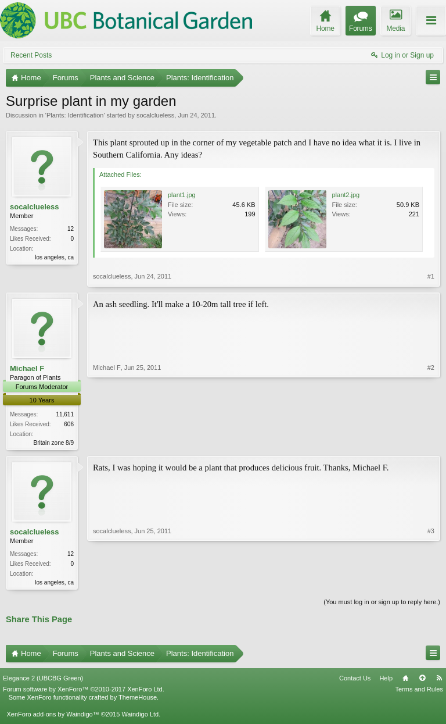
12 (70, 229)
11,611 (65, 414)
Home (405, 680)
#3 (430, 582)
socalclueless (155, 115)
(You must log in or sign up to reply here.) (381, 604)
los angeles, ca (54, 257)
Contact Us (355, 680)
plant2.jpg (346, 194)
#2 (430, 441)
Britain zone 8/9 (54, 443)
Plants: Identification (74, 115)
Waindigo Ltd (140, 715)
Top (422, 680)
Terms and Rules (419, 691)
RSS (439, 680)
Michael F (27, 368)
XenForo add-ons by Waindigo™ (52, 715)
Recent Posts (31, 55)
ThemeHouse (137, 699)
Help (386, 680)
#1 (430, 276)
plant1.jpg (182, 194)
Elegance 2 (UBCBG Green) (43, 680)
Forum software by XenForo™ (83, 691)
